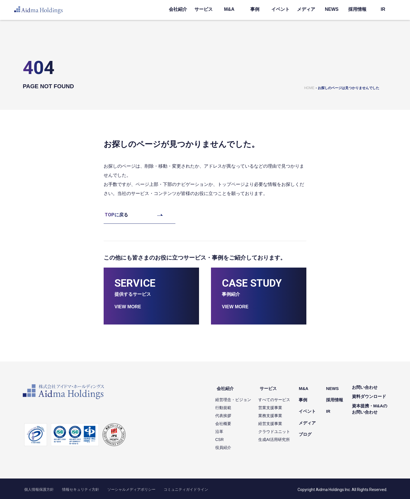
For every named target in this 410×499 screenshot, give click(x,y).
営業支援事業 (276, 405)
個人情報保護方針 (36, 488)
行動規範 (229, 405)
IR (383, 9)
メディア (306, 9)
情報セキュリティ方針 (72, 488)
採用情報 (357, 9)
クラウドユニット (280, 429)
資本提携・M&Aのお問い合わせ (369, 409)
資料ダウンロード (369, 396)
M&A (229, 9)
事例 (254, 9)
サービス (203, 9)
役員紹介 (229, 445)
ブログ (310, 424)
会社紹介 (178, 9)
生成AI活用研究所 (280, 437)
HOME (309, 88)
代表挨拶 (229, 413)
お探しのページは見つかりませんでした (348, 88)
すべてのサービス (280, 397)
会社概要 (229, 421)
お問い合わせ (365, 387)
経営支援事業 (276, 421)
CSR (226, 437)
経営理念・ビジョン (239, 397)
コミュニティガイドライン (164, 488)
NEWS (332, 9)
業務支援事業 (276, 413)
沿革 (225, 429)
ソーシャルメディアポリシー (117, 488)
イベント (280, 9)
